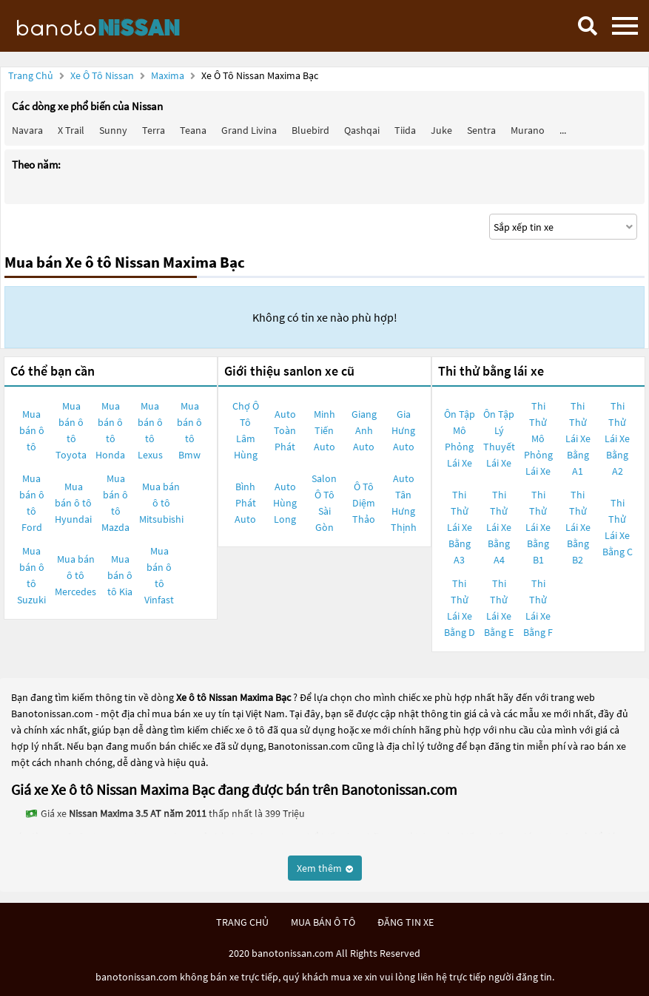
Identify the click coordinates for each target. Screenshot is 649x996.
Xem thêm (325, 868)
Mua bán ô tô (31, 430)
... (562, 130)
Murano (528, 130)
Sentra (481, 130)
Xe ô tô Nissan (102, 75)
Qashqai (362, 130)
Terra (153, 130)
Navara (27, 130)
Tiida (405, 130)
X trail (71, 130)
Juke (441, 130)
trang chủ (242, 922)
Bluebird (310, 130)
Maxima (168, 75)
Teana (193, 130)
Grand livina (249, 130)
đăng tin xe (405, 922)
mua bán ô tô (323, 922)
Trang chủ (30, 75)
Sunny (113, 130)
